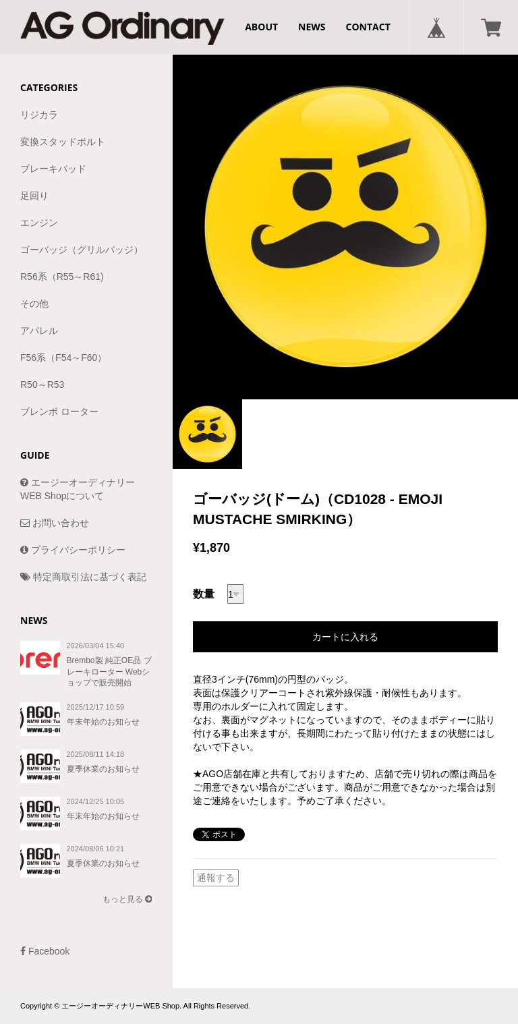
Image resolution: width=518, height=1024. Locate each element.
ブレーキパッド (53, 168)
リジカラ (39, 114)
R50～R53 (42, 384)
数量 (203, 594)
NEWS (311, 26)
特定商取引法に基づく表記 (83, 576)
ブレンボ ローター (59, 411)
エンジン (39, 222)
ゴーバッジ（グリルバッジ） (81, 249)
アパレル (39, 330)
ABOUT (261, 26)
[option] (345, 226)
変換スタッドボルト (62, 141)
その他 (34, 303)
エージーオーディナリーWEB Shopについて (77, 489)
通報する (216, 877)
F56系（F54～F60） (63, 357)
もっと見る (127, 899)
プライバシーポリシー (72, 549)
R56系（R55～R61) (62, 276)
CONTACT (368, 26)
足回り (34, 195)
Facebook (44, 951)
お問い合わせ (54, 522)
